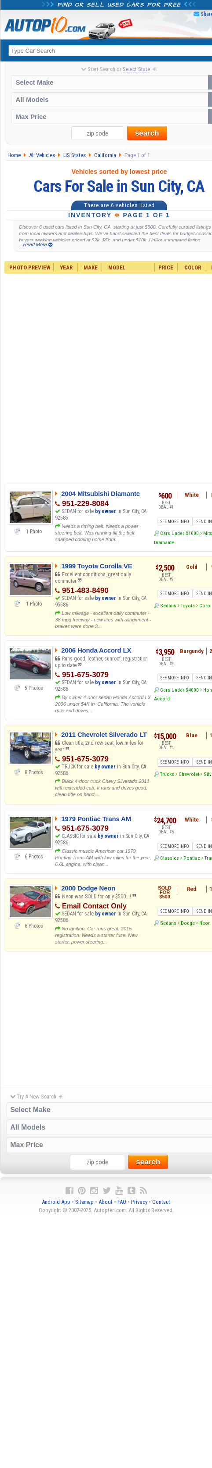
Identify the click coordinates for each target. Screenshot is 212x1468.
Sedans (168, 606)
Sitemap (84, 1202)
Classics (169, 858)
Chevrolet (189, 774)
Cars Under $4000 (179, 690)
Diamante (164, 542)
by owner (105, 511)
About (106, 1202)
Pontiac (191, 858)
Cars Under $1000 (179, 533)
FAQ (121, 1202)
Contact (161, 1202)
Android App (56, 1202)
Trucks (167, 774)
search (147, 133)
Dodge (188, 923)
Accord (162, 699)
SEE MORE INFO (175, 521)
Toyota (188, 606)
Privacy (139, 1202)
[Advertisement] (106, 1017)
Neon (205, 923)
